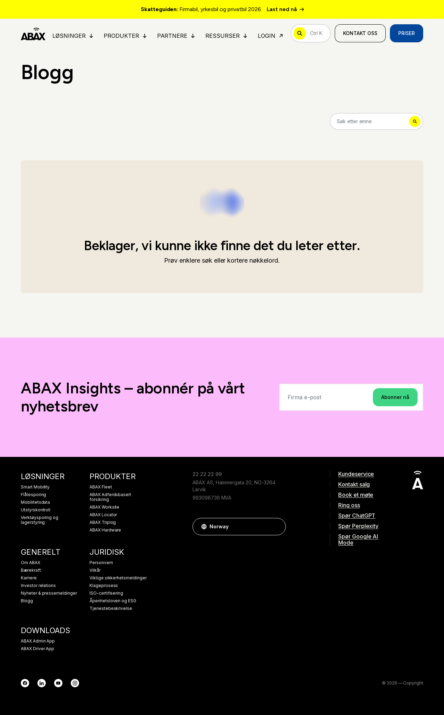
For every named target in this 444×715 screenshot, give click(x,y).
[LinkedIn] (41, 683)
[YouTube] (58, 683)
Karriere (29, 578)
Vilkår (95, 570)
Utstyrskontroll (35, 510)
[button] (277, 526)
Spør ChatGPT (356, 515)
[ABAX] (33, 33)
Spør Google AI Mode (358, 539)
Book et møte (355, 495)
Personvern (101, 562)
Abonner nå (395, 397)
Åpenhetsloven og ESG (112, 600)
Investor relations (38, 585)
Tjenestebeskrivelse (110, 608)
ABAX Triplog (102, 522)
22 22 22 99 (207, 474)
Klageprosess (103, 585)
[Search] (376, 121)
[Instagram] (75, 683)
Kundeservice (356, 474)
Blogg (27, 600)
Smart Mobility (35, 487)
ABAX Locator (103, 514)
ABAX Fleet (100, 487)
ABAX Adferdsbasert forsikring (110, 497)
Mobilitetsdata (35, 502)
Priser (406, 33)
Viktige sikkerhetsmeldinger (118, 578)
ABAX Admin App (38, 641)
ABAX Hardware (105, 530)
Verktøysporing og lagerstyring (39, 520)
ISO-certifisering (106, 593)
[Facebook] (25, 683)
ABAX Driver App (37, 648)
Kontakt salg (354, 484)
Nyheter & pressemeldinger (49, 593)
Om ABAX (30, 562)
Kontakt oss (360, 33)
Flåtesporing (33, 494)
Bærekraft (31, 570)
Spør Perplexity (358, 526)
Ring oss (349, 505)
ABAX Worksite (104, 507)
